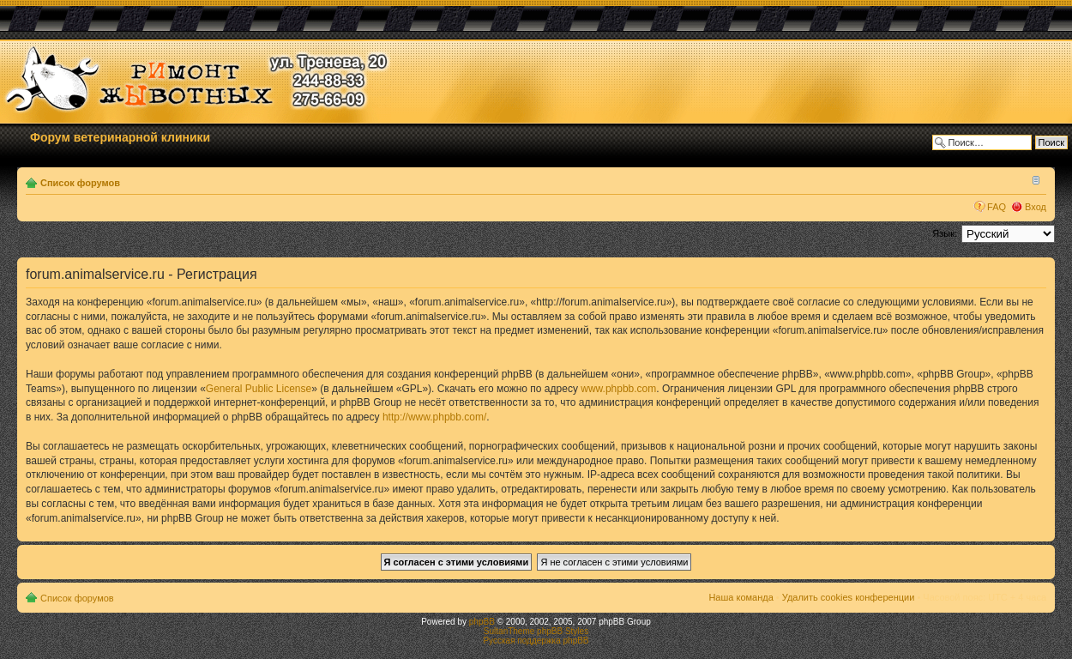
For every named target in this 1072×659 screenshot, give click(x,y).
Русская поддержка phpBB (535, 640)
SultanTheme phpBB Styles (536, 631)
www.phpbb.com (618, 389)
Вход (1035, 207)
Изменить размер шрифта (1033, 179)
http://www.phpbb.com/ (434, 417)
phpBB (482, 621)
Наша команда (740, 597)
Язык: (944, 233)
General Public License (258, 389)
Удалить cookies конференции (848, 597)
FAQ (996, 207)
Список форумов (80, 183)
